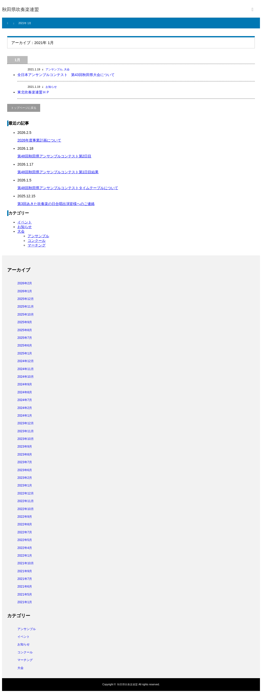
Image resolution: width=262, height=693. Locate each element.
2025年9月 (24, 322)
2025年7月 (24, 338)
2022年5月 (24, 540)
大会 (67, 69)
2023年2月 (24, 478)
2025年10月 (25, 314)
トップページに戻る (23, 107)
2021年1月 (24, 602)
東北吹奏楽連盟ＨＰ (33, 92)
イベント (24, 222)
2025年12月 (25, 299)
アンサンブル (54, 69)
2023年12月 (25, 423)
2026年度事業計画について (39, 140)
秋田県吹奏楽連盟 (20, 9)
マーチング (37, 245)
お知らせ (51, 86)
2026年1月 (24, 291)
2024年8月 (24, 392)
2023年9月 (24, 446)
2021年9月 (24, 571)
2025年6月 (24, 345)
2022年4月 (24, 548)
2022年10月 (25, 509)
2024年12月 (25, 361)
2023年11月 (25, 431)
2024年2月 (24, 408)
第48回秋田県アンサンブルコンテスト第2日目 (54, 156)
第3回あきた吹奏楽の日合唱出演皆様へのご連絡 (56, 204)
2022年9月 (24, 516)
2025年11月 (25, 306)
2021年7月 (24, 579)
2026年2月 (24, 283)
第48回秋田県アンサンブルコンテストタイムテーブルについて (67, 188)
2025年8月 (24, 330)
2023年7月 (24, 462)
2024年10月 (25, 376)
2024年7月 (24, 400)
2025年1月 (24, 353)
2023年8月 (24, 454)
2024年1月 (24, 415)
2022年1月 (24, 555)
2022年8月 (24, 524)
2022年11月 (25, 501)
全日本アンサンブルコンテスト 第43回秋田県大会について (71, 75)
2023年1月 (24, 485)
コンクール (37, 241)
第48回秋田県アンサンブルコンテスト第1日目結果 (58, 172)
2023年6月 (24, 470)
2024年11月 (25, 369)
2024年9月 (24, 384)
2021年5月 (24, 594)
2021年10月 (25, 563)
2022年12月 (25, 493)
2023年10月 (25, 439)
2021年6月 (24, 586)
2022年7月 (24, 532)
